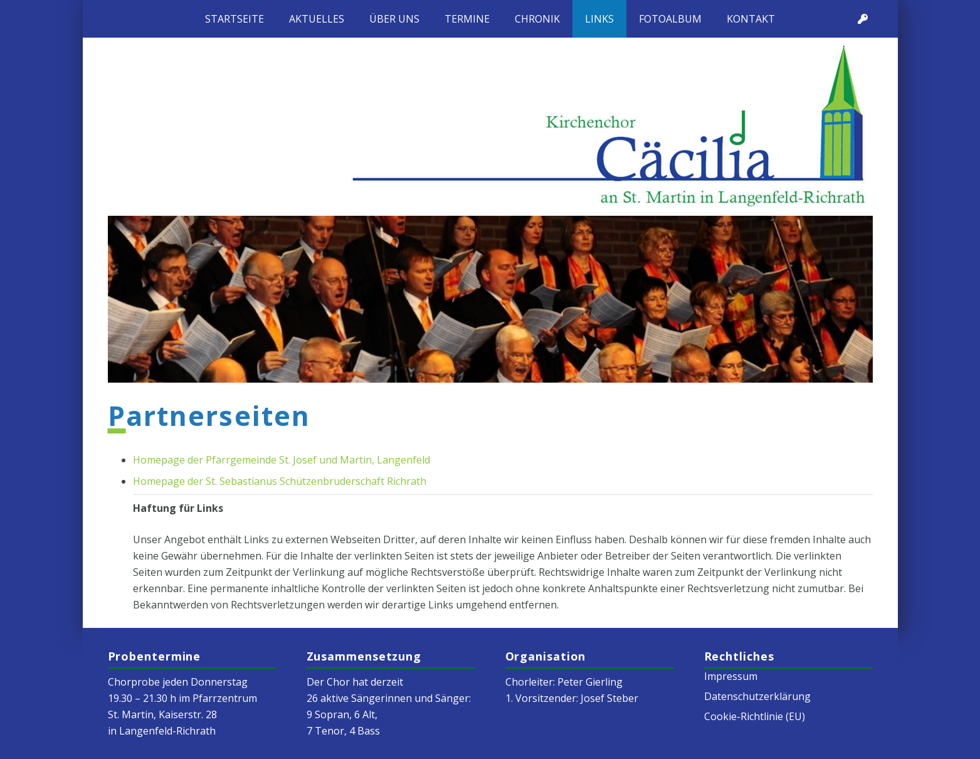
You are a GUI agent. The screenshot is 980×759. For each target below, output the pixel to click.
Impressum (730, 676)
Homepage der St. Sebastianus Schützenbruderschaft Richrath (279, 481)
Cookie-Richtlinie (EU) (754, 716)
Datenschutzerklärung (757, 696)
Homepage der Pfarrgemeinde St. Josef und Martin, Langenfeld (281, 460)
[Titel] (863, 19)
